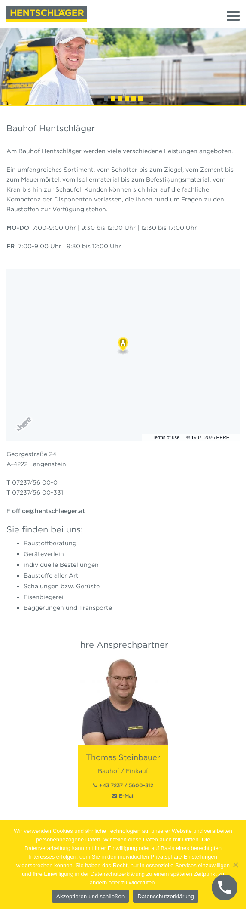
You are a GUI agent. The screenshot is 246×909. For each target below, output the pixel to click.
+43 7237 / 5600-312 (126, 785)
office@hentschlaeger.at (48, 510)
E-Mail (126, 795)
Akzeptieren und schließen (90, 896)
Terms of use (165, 437)
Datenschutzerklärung (165, 896)
